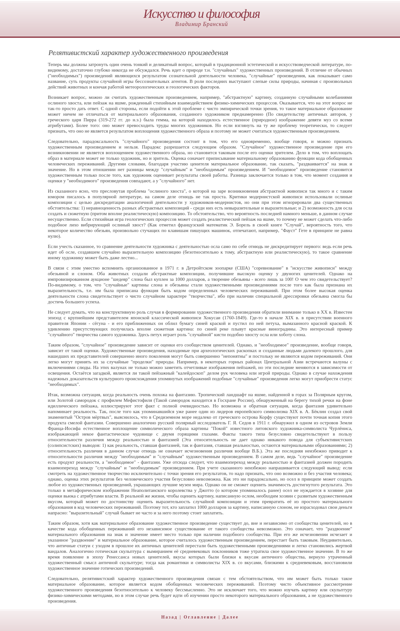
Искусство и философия (201, 14)
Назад (169, 617)
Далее (230, 617)
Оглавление (200, 617)
